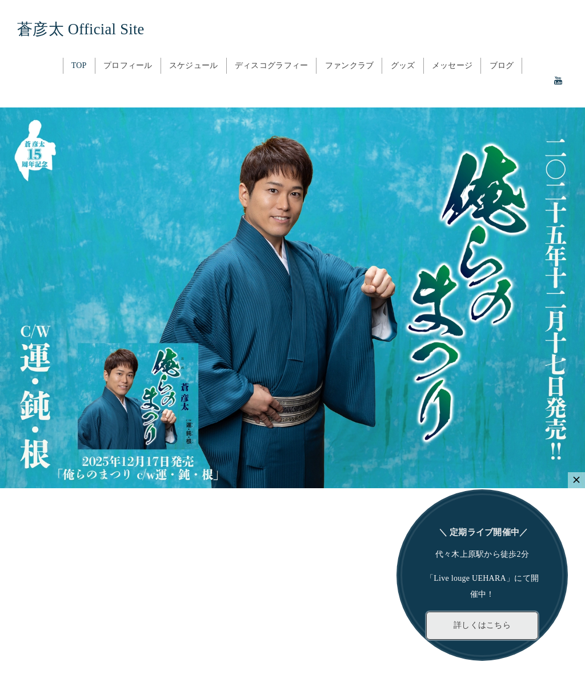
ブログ (502, 65)
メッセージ (452, 65)
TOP (79, 65)
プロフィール (128, 65)
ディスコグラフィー (271, 65)
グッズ (403, 65)
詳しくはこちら (482, 625)
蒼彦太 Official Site (81, 29)
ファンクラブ (349, 65)
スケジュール (193, 65)
